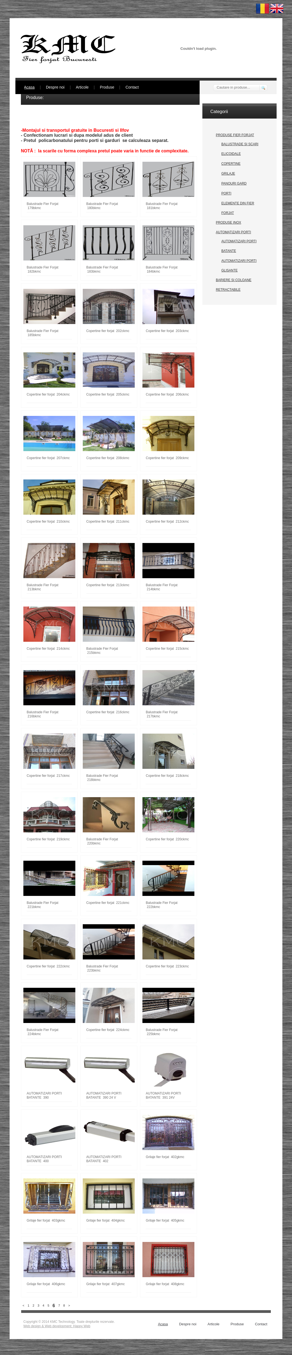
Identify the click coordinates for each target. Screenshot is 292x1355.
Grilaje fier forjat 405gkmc (165, 1220)
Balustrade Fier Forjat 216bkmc (42, 714)
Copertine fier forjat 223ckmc (167, 966)
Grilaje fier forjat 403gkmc (46, 1220)
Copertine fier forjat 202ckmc (108, 331)
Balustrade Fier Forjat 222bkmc (161, 905)
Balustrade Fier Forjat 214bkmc (161, 587)
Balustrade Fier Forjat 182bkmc (42, 269)
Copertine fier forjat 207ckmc (48, 458)
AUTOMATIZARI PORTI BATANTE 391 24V (163, 1095)
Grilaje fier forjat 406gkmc (46, 1284)
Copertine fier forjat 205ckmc (108, 394)
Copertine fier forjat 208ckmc (108, 458)
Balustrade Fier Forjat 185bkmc (42, 333)
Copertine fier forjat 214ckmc (48, 649)
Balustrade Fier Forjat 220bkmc (102, 841)
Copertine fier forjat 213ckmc (108, 585)
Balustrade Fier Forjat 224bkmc (42, 1032)
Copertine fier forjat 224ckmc (108, 1030)
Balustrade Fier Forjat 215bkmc (102, 651)
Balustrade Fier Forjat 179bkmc (42, 206)
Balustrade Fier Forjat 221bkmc (42, 905)
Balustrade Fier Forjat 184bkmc (161, 269)
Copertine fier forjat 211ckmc (108, 521)
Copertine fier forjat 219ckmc (48, 839)
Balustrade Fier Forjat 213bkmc (42, 587)
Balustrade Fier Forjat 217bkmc (161, 714)
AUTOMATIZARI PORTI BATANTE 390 (44, 1095)
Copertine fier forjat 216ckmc (108, 712)
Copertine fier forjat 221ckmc (108, 903)
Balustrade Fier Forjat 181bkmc (161, 206)
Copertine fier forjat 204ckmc (48, 394)
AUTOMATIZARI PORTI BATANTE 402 (104, 1159)
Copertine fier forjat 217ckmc (48, 776)
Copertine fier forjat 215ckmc (167, 649)
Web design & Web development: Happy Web (56, 1326)
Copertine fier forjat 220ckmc (167, 839)
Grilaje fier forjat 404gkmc (105, 1220)
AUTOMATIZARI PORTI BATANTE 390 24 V (104, 1095)
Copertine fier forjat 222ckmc (48, 966)
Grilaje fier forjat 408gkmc (165, 1284)
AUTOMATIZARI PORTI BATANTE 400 (44, 1159)
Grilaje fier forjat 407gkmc (105, 1284)
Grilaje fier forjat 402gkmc (165, 1157)
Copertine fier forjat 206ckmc (167, 394)
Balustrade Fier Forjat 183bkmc (102, 269)
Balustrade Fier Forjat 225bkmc (161, 1032)
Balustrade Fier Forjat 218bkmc (102, 778)
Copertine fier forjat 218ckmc (167, 776)
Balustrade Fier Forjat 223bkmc (102, 968)
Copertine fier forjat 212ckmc (167, 521)
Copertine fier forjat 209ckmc (167, 458)
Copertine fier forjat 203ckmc (167, 331)
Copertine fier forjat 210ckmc (48, 521)
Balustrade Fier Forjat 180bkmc (102, 206)
